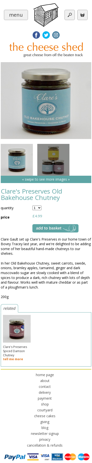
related (9, 308)
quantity (7, 208)
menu (16, 15)
